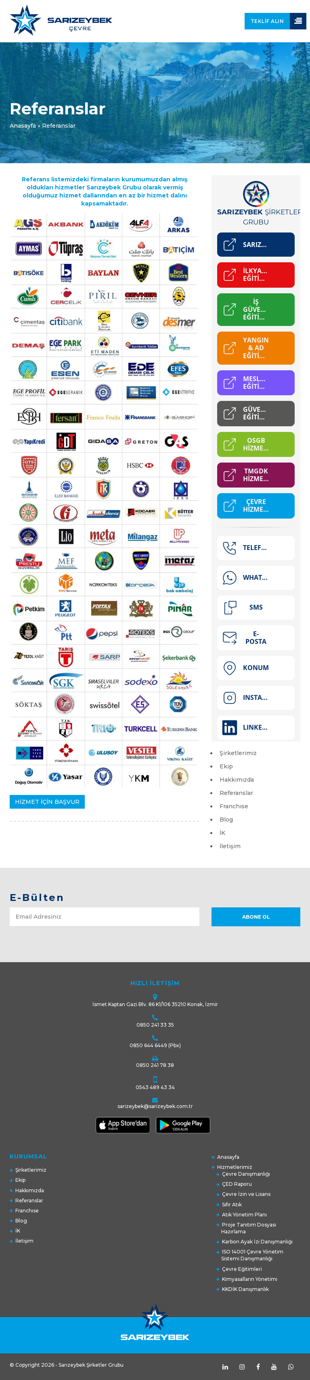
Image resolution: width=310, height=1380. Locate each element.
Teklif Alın (267, 21)
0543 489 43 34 (155, 1087)
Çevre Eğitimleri (242, 1269)
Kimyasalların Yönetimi (249, 1279)
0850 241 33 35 (155, 1025)
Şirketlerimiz (238, 753)
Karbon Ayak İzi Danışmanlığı (257, 1242)
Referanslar (236, 793)
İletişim (230, 846)
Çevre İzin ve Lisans (246, 1194)
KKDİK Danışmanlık (245, 1289)
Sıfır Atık (232, 1205)
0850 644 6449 (148, 1045)
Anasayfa (23, 125)
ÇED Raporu (237, 1184)
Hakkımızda (237, 779)
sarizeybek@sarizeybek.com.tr (155, 1106)
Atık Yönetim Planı (244, 1215)
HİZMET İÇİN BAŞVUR (47, 801)
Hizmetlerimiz (234, 1167)
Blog (226, 819)
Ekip (226, 766)
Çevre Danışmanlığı (246, 1174)
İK (222, 832)
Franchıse (234, 806)
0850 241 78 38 (155, 1065)
